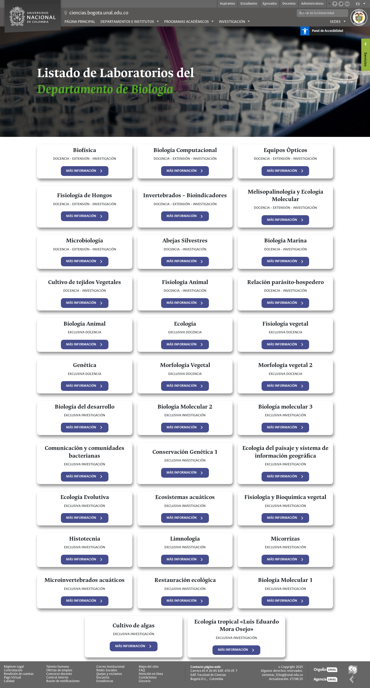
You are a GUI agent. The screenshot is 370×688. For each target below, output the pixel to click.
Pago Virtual (12, 678)
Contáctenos (148, 678)
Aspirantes (227, 4)
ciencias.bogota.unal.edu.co (98, 13)
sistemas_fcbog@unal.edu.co (282, 675)
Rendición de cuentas (19, 674)
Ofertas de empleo (59, 670)
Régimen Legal (14, 667)
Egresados (270, 4)
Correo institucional (110, 667)
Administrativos (312, 4)
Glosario (145, 681)
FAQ (142, 670)
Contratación (13, 670)
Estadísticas (104, 681)
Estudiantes (248, 4)
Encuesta (102, 678)
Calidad (9, 681)
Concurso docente (59, 674)
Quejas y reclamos (109, 674)
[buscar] (318, 13)
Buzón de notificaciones (63, 681)
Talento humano (57, 667)
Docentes (289, 4)
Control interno (57, 678)
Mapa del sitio (149, 667)
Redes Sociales (106, 670)
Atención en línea (151, 674)
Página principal (79, 22)
